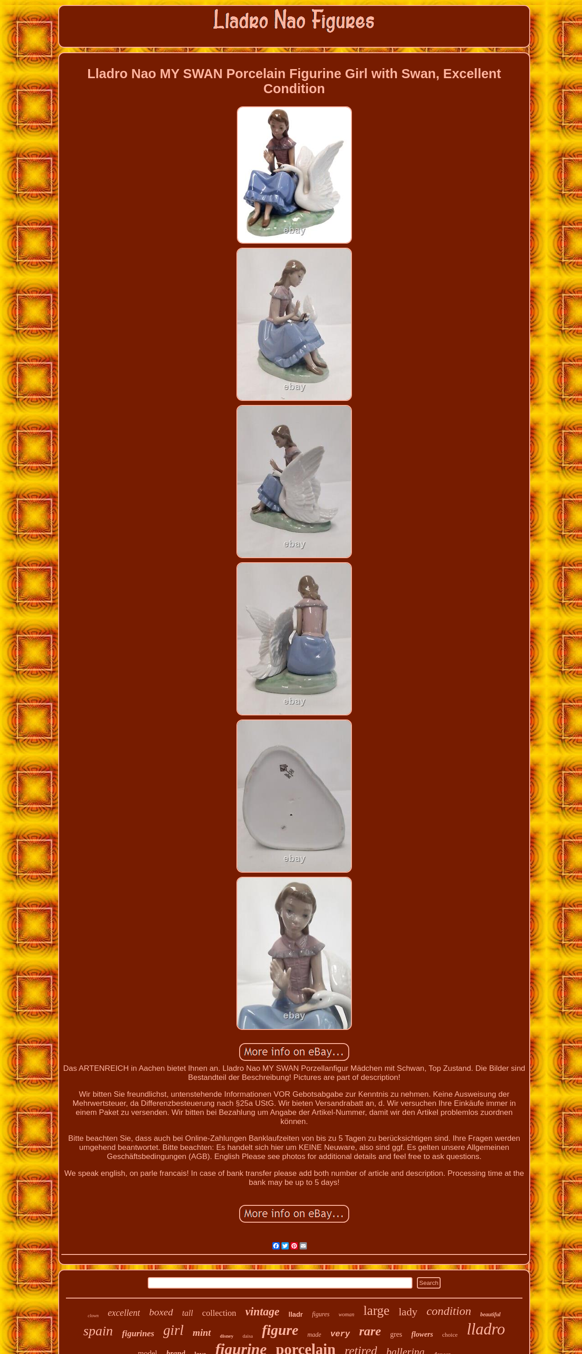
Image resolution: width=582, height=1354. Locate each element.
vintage (263, 1311)
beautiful (490, 1314)
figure (280, 1330)
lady (408, 1312)
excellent (124, 1313)
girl (173, 1330)
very (340, 1334)
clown (93, 1315)
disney (227, 1336)
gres (396, 1334)
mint (202, 1332)
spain (98, 1330)
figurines (138, 1333)
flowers (422, 1334)
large (376, 1310)
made (314, 1334)
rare (370, 1331)
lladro (486, 1329)
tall (187, 1313)
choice (450, 1334)
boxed (161, 1312)
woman (347, 1314)
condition (448, 1311)
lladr (296, 1314)
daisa (247, 1336)
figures (320, 1314)
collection (219, 1313)
